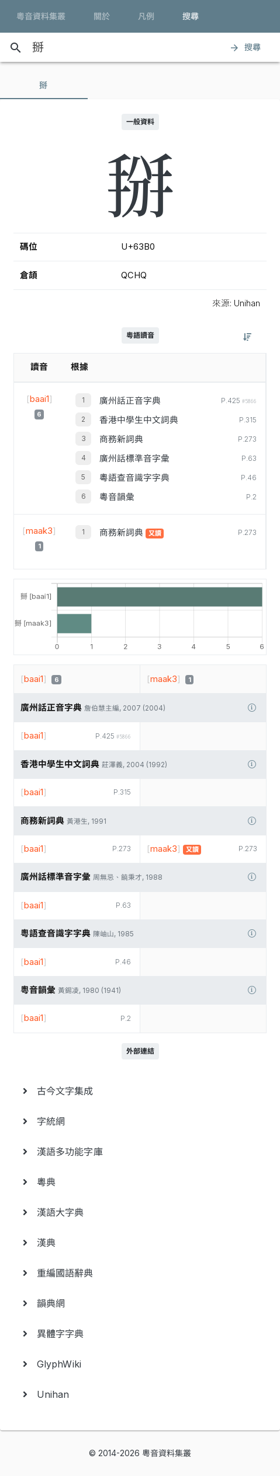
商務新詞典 (121, 439)
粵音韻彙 (116, 497)
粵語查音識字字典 (134, 478)
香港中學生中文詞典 (138, 420)
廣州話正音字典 (130, 401)
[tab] (44, 85)
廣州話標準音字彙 (134, 458)
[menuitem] (140, 1091)
